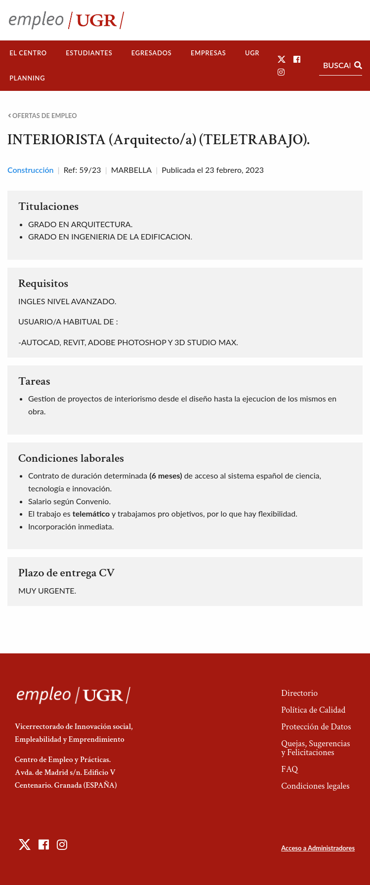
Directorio (299, 693)
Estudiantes (89, 53)
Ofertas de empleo (42, 116)
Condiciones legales (315, 786)
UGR (252, 53)
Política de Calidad (313, 710)
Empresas (208, 53)
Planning (27, 78)
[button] (281, 59)
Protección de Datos (316, 726)
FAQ (289, 769)
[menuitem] (28, 53)
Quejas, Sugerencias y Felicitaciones (315, 748)
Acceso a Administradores (318, 848)
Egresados (151, 53)
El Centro (28, 53)
